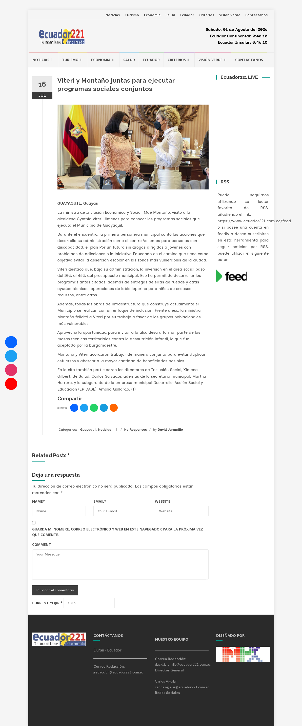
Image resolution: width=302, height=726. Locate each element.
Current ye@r (47, 602)
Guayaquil (88, 429)
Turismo (132, 15)
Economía (152, 15)
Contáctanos (256, 15)
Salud (170, 15)
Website (162, 501)
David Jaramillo (170, 429)
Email (99, 501)
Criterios (206, 15)
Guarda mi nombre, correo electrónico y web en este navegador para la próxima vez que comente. (117, 532)
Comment (41, 544)
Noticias (113, 15)
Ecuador (187, 15)
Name (38, 501)
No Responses (135, 429)
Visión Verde (229, 15)
